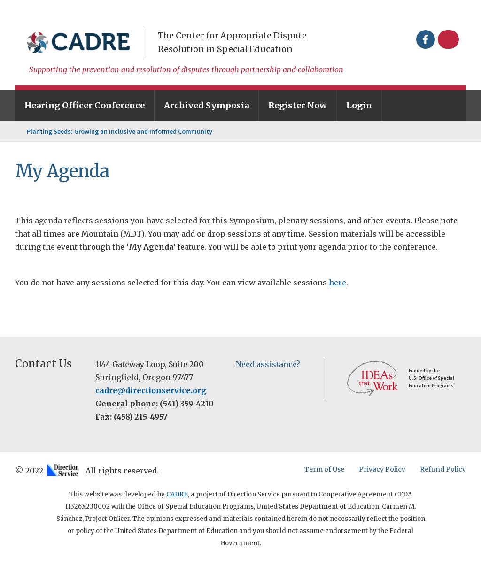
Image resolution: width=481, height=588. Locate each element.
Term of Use (324, 469)
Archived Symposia (206, 105)
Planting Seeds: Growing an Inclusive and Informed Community (119, 131)
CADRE (177, 494)
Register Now (297, 105)
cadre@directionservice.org (150, 390)
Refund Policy (443, 469)
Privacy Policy (382, 469)
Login (359, 105)
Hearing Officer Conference (84, 105)
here (337, 282)
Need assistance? (268, 364)
